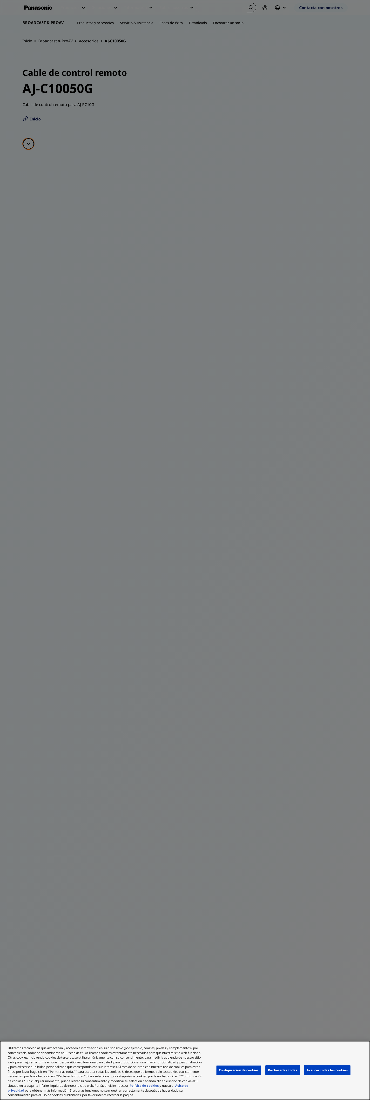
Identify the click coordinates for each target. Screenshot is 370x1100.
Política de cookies (144, 1085)
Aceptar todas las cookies (327, 1070)
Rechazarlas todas (282, 1070)
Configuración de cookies (239, 1070)
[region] (185, 1070)
